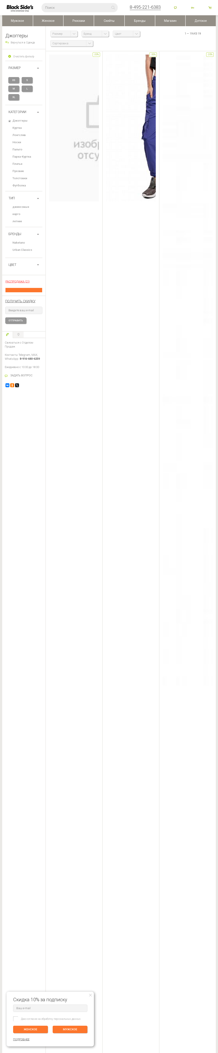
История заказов (45, 927)
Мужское (17, 20)
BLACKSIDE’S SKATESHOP (95, 913)
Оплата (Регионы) (12, 927)
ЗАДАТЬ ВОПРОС (21, 375)
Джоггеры (20, 120)
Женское (48, 20)
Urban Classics (22, 249)
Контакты (84, 927)
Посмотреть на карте (99, 1007)
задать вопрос (67, 754)
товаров (210, 8)
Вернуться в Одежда (23, 42)
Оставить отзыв (109, 820)
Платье (17, 163)
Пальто (17, 149)
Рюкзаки (79, 20)
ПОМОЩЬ (8, 913)
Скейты (109, 20)
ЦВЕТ (12, 265)
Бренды (139, 20)
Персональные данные (92, 939)
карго (16, 214)
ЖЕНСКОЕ (30, 1029)
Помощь (176, 8)
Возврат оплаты (12, 939)
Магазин (170, 20)
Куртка (17, 127)
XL (13, 97)
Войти (193, 8)
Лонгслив (19, 135)
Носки (16, 142)
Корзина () (41, 939)
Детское (201, 20)
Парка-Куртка (21, 156)
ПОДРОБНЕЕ (207, 930)
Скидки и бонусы (89, 933)
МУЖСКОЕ (70, 1029)
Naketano (18, 242)
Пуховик (18, 171)
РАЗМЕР (15, 68)
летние (17, 221)
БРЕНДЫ (15, 234)
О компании (86, 921)
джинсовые (20, 206)
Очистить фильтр (23, 56)
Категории (17, 112)
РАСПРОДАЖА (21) (17, 281)
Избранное (43, 933)
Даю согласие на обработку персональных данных (51, 1018)
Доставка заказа (12, 921)
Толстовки (19, 178)
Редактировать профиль (49, 921)
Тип (12, 198)
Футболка (19, 185)
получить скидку (20, 301)
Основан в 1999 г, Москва (147, 1002)
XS (13, 80)
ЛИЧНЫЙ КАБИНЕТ (46, 913)
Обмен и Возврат (12, 933)
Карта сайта (138, 1009)
